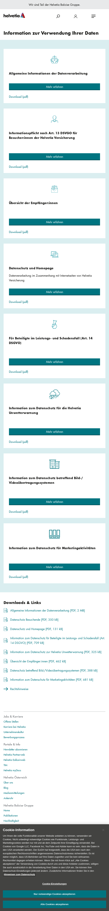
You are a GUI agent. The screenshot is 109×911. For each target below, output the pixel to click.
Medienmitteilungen (14, 793)
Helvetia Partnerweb (14, 754)
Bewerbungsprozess (14, 737)
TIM (5, 765)
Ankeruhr (8, 798)
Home (7, 810)
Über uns (8, 782)
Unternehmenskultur (14, 732)
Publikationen (11, 815)
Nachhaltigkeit (11, 820)
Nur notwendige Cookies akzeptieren (54, 896)
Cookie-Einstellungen (54, 886)
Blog (6, 787)
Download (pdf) (18, 96)
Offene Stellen (11, 721)
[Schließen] (103, 833)
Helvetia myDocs (12, 770)
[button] (54, 86)
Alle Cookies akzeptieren (54, 907)
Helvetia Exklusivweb (14, 760)
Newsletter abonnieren (15, 749)
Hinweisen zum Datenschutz (19, 877)
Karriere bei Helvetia (15, 726)
